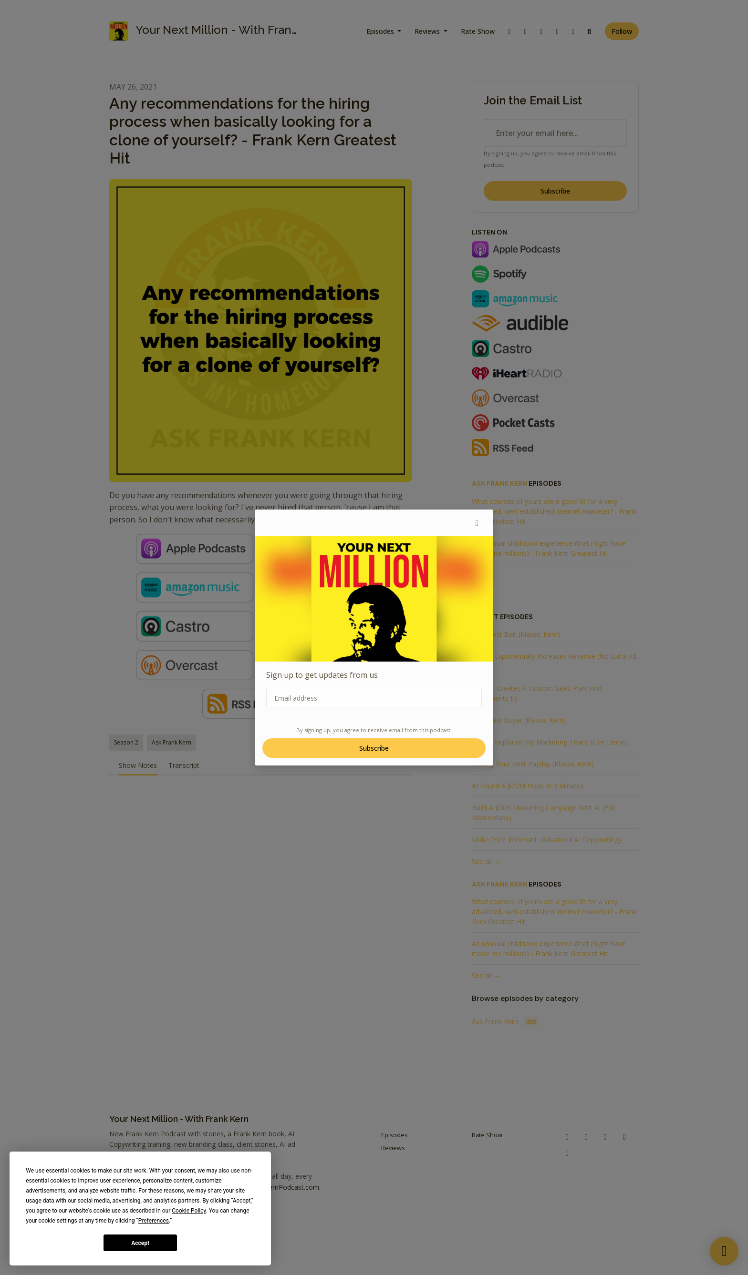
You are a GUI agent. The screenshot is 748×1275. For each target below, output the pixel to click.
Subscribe (374, 748)
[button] (477, 523)
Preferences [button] (153, 1220)
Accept (140, 1243)
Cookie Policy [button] (189, 1210)
